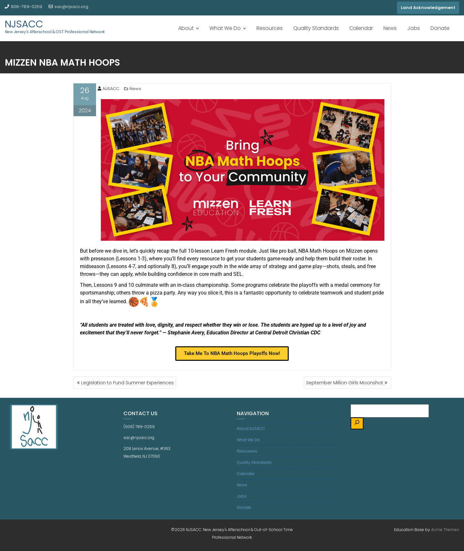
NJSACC (24, 24)
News (390, 28)
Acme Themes (445, 529)
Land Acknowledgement (428, 8)
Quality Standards (316, 28)
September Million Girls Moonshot (344, 382)
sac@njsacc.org (68, 7)
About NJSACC (251, 428)
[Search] (357, 423)
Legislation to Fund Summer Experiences (127, 382)
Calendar (361, 28)
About (186, 28)
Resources (269, 28)
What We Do (225, 28)
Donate (440, 28)
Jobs (413, 28)
